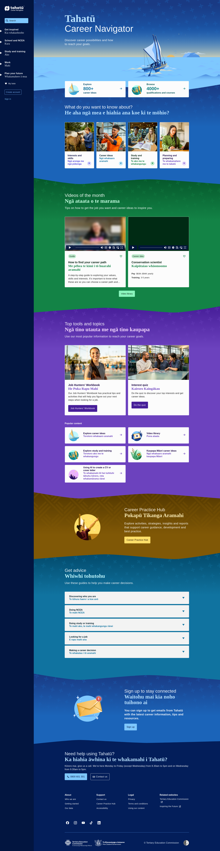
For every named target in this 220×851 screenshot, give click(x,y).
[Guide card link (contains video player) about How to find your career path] (95, 252)
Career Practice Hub (137, 540)
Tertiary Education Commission (174, 800)
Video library (127, 294)
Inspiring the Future (170, 806)
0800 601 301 (76, 776)
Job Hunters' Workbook (82, 408)
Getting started (72, 804)
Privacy (131, 799)
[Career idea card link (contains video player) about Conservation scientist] (158, 252)
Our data (69, 808)
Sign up (131, 727)
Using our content (136, 808)
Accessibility (102, 808)
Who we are (70, 799)
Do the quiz (140, 405)
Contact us (100, 776)
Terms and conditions (138, 804)
